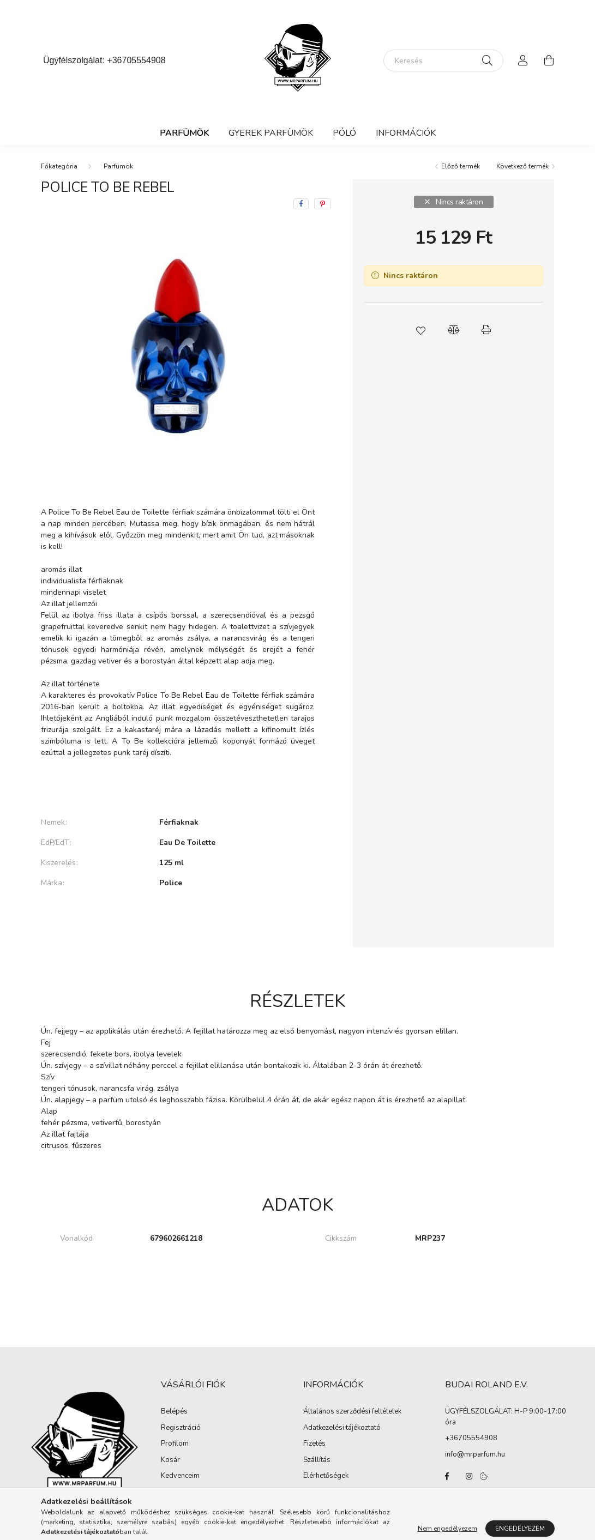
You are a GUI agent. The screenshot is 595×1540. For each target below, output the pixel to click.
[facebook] (301, 203)
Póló (344, 133)
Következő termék (522, 166)
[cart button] (549, 60)
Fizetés (314, 1444)
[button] (421, 330)
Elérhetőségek (325, 1476)
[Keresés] (443, 60)
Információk (406, 133)
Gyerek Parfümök (271, 133)
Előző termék (460, 166)
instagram (469, 1476)
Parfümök (184, 133)
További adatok (177, 920)
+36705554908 (136, 60)
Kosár (170, 1460)
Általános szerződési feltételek (352, 1412)
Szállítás (316, 1460)
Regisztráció (181, 1428)
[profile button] (523, 60)
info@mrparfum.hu (475, 1454)
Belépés (174, 1412)
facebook (447, 1476)
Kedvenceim (180, 1476)
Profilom (175, 1444)
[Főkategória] (59, 166)
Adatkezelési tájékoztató (342, 1428)
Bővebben (177, 785)
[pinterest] (322, 203)
